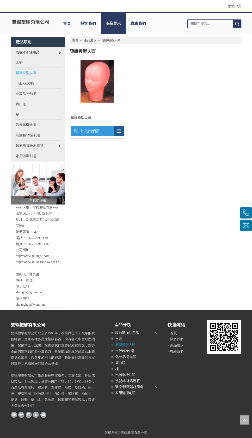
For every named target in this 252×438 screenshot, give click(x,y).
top (244, 420)
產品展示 (113, 23)
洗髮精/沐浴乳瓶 (127, 381)
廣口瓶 (120, 363)
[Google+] (21, 415)
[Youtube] (43, 415)
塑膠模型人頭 (81, 118)
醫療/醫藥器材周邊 (129, 387)
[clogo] (30, 22)
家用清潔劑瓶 (125, 393)
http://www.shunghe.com (33, 256)
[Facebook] (14, 415)
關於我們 (88, 23)
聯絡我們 (138, 23)
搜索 (237, 24)
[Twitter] (36, 415)
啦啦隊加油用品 (127, 333)
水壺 (118, 339)
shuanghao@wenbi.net (31, 304)
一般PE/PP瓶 (124, 351)
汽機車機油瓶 (125, 375)
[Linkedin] (29, 415)
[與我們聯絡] (38, 184)
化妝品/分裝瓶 (125, 357)
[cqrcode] (224, 337)
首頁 (67, 23)
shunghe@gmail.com (30, 292)
